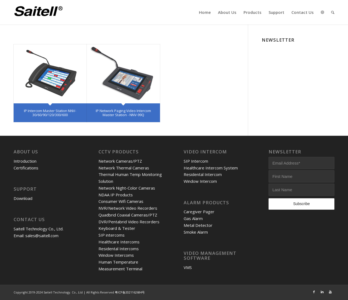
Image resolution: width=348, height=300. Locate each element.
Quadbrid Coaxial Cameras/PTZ (127, 215)
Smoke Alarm (196, 232)
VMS (188, 267)
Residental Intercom (203, 174)
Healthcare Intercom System (211, 168)
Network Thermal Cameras (123, 168)
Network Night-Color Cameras (126, 188)
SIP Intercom (196, 161)
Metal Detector (198, 225)
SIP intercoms (111, 235)
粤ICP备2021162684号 (130, 292)
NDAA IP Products (115, 194)
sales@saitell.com (41, 235)
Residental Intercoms (118, 248)
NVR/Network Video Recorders (127, 208)
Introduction (25, 161)
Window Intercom (200, 181)
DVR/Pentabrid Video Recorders (128, 221)
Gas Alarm (193, 218)
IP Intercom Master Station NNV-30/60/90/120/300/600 (50, 112)
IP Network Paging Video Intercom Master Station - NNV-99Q (123, 112)
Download (23, 198)
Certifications (26, 168)
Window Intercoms (116, 255)
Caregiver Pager (199, 211)
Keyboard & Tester (116, 228)
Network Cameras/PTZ (120, 161)
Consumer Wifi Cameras (120, 201)
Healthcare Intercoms (119, 242)
